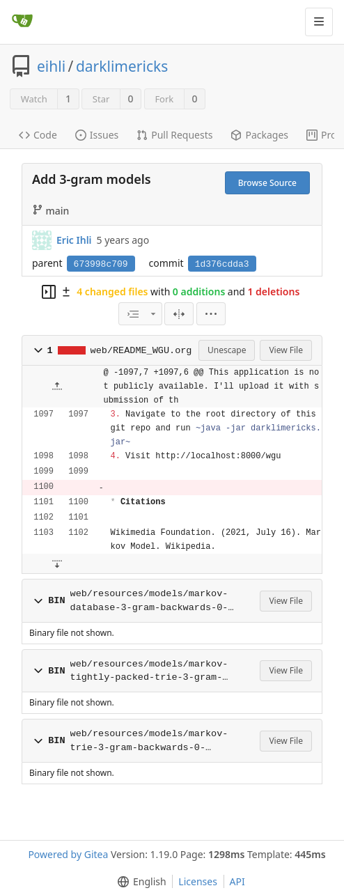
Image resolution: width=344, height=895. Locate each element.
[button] (211, 313)
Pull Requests (174, 134)
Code (38, 134)
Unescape (227, 350)
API (237, 881)
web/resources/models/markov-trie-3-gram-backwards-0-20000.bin (149, 741)
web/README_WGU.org (141, 350)
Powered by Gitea (68, 854)
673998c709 (101, 264)
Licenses (197, 881)
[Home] (22, 21)
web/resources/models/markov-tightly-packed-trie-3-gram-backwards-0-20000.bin (149, 672)
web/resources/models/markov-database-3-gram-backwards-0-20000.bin (149, 601)
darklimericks (122, 66)
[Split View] (179, 313)
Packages (259, 134)
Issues (96, 134)
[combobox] (140, 313)
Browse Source (267, 183)
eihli (51, 66)
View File (286, 350)
